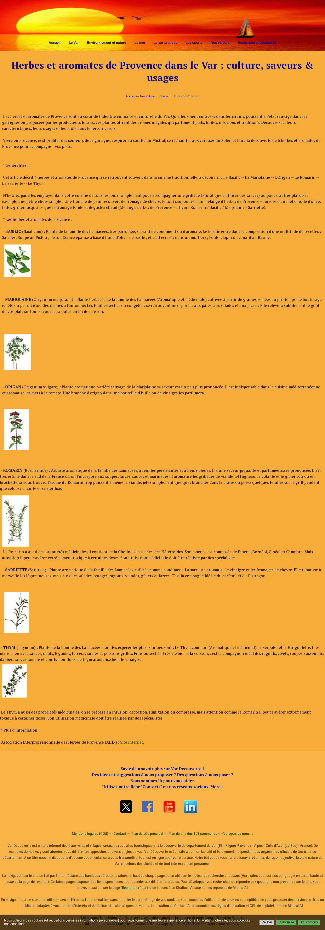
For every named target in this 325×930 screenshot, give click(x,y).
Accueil (55, 42)
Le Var (74, 42)
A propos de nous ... (238, 833)
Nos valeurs (220, 42)
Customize (286, 922)
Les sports (194, 42)
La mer (139, 42)
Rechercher (130, 887)
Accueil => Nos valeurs (140, 96)
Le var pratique (165, 42)
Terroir (164, 96)
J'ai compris (309, 922)
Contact (120, 833)
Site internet (131, 742)
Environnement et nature (106, 42)
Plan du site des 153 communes (193, 833)
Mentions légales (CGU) (90, 833)
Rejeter (267, 922)
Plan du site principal (147, 833)
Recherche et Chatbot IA (257, 42)
